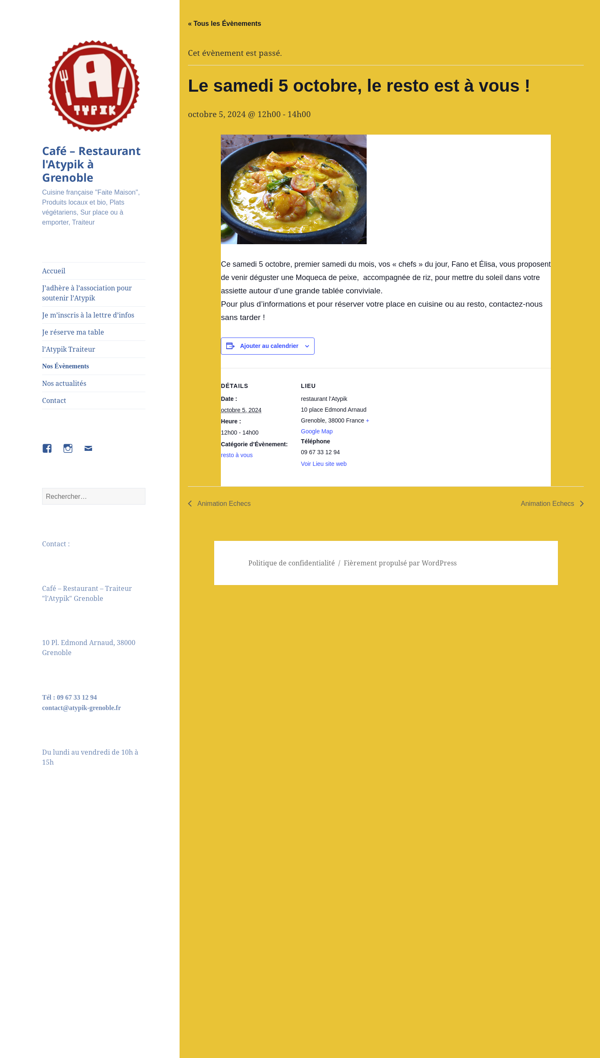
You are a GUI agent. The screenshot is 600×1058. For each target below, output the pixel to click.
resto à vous (236, 455)
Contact (54, 400)
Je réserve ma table (73, 332)
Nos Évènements (65, 366)
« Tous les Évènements (224, 23)
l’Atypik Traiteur (68, 349)
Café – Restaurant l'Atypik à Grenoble (91, 164)
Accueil (53, 270)
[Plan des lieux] (425, 426)
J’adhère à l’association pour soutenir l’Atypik (87, 293)
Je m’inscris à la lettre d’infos (88, 315)
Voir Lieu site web (324, 463)
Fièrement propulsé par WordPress (400, 563)
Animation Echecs (223, 503)
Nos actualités (64, 383)
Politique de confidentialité (291, 563)
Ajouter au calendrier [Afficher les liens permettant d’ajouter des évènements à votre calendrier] (269, 346)
